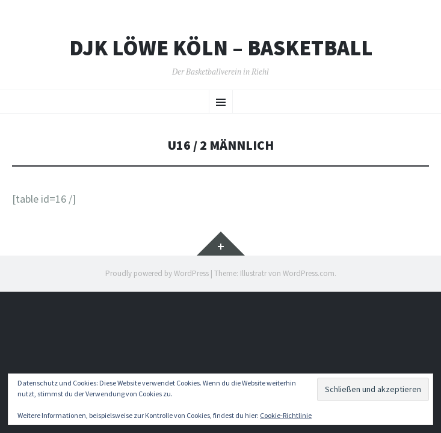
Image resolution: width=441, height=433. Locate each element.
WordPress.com (309, 273)
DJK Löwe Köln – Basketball (220, 48)
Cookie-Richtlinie (286, 415)
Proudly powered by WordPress (157, 273)
